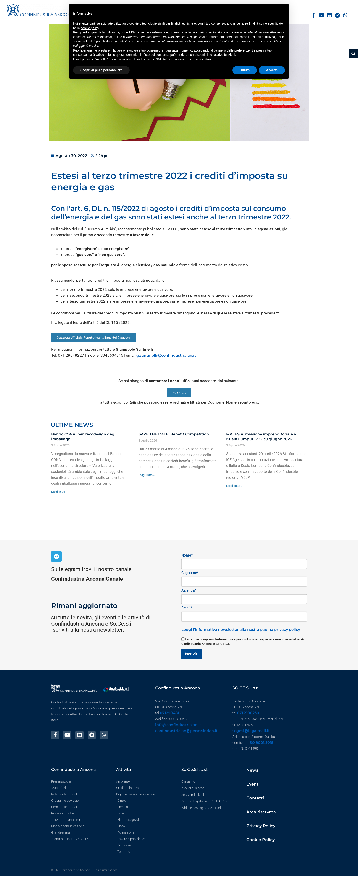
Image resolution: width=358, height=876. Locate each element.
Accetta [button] (272, 70)
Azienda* (188, 590)
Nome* (187, 555)
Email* (186, 608)
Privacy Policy (260, 825)
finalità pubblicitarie (99, 41)
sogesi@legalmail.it (251, 731)
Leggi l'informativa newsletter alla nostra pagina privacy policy (240, 629)
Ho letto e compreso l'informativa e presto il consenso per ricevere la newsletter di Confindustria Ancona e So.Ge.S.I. (242, 641)
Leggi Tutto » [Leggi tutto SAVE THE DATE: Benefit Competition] (147, 475)
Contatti (255, 798)
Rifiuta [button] (245, 70)
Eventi (253, 784)
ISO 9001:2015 (260, 742)
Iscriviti (192, 654)
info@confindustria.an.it (178, 725)
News (252, 770)
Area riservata (261, 811)
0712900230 (248, 713)
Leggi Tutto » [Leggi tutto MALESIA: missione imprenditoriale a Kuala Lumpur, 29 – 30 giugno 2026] (234, 485)
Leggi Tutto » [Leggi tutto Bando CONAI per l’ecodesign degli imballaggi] (59, 491)
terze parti (144, 32)
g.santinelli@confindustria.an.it (166, 355)
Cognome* (190, 573)
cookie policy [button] (90, 28)
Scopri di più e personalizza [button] (101, 70)
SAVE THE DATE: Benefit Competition (174, 434)
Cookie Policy (260, 839)
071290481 (169, 713)
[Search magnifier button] (353, 53)
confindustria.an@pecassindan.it (186, 731)
